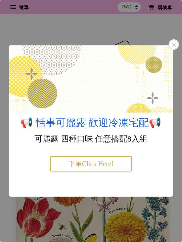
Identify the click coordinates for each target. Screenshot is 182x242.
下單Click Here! (91, 163)
